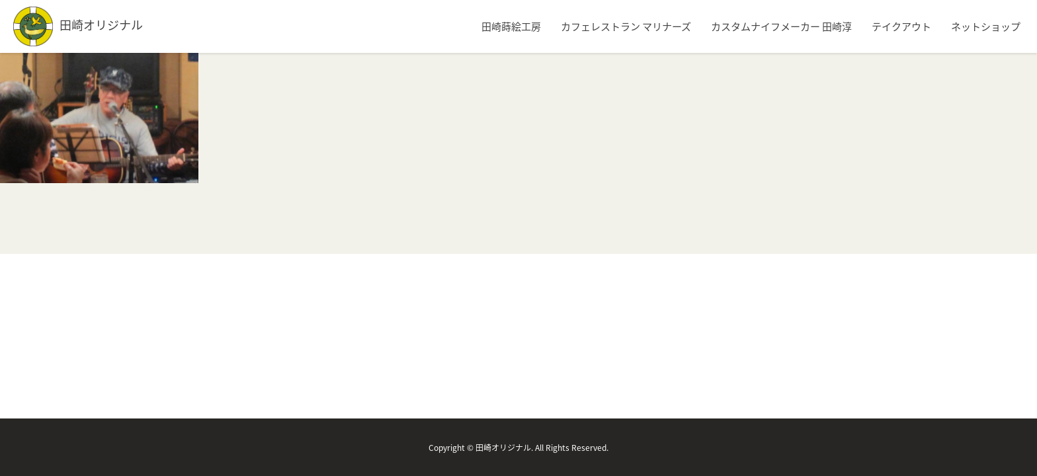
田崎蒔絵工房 (511, 26)
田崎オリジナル (78, 25)
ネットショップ (985, 26)
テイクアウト (901, 26)
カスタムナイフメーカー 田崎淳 (781, 26)
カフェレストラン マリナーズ (626, 26)
